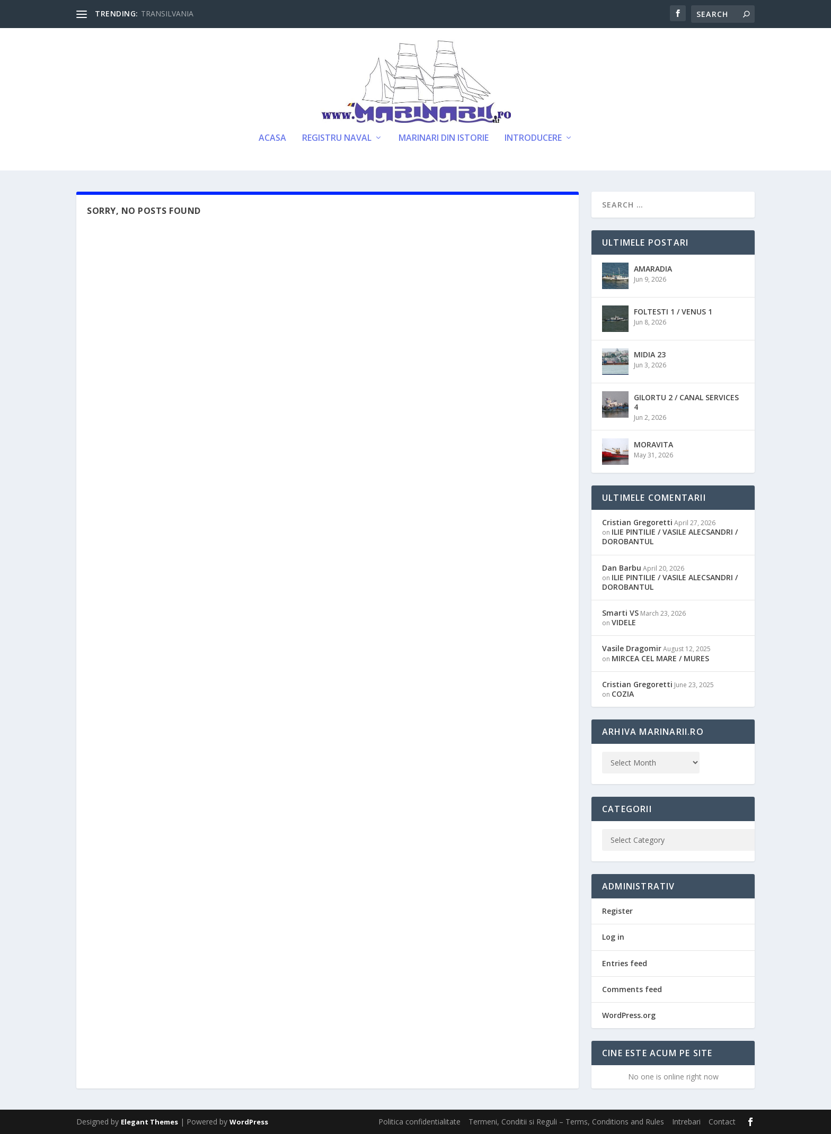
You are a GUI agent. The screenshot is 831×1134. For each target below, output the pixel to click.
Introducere (533, 138)
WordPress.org (629, 1015)
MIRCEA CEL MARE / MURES (660, 658)
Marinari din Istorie (444, 138)
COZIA (623, 694)
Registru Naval (337, 138)
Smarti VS (620, 613)
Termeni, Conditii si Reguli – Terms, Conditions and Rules (566, 1122)
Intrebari (686, 1122)
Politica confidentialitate (419, 1122)
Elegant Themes (149, 1122)
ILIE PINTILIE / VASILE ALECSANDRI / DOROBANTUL (670, 536)
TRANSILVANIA (167, 13)
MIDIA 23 (650, 354)
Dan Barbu (621, 568)
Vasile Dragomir (631, 648)
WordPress (248, 1122)
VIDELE (624, 622)
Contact (722, 1122)
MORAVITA (653, 444)
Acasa (272, 138)
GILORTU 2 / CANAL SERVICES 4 (686, 402)
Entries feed (624, 963)
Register (617, 911)
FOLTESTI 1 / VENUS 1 (673, 312)
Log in (613, 937)
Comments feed (632, 989)
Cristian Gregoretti (637, 522)
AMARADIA (653, 269)
